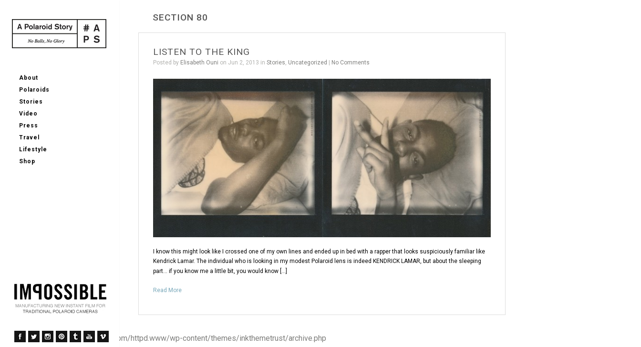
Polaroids (34, 89)
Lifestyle (33, 149)
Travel (29, 137)
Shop (27, 161)
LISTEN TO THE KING (201, 51)
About (28, 77)
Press (28, 125)
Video (28, 113)
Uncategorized (307, 62)
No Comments (350, 62)
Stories (31, 101)
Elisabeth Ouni (199, 62)
